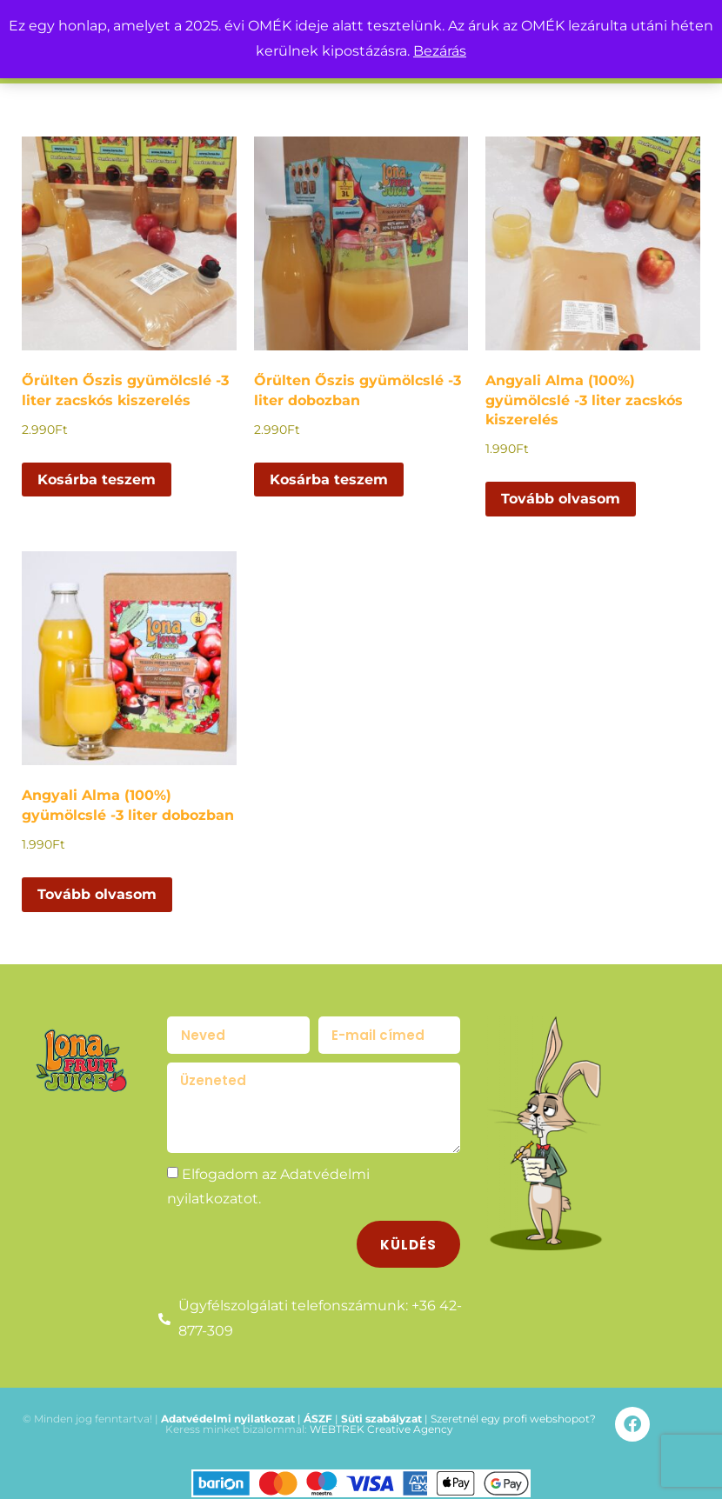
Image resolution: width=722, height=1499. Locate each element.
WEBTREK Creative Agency (381, 1422)
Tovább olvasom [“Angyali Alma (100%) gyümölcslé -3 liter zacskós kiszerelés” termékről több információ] (560, 498)
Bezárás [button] (439, 51)
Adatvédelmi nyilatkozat (228, 1411)
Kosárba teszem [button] (96, 479)
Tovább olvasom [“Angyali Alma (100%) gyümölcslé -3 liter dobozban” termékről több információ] (97, 894)
